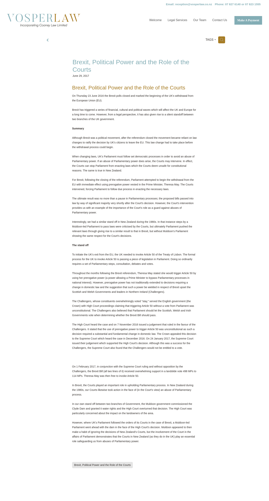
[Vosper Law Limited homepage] (58, 20)
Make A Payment (248, 20)
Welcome (155, 20)
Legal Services (177, 20)
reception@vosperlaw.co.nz (193, 4)
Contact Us (219, 20)
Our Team (199, 20)
